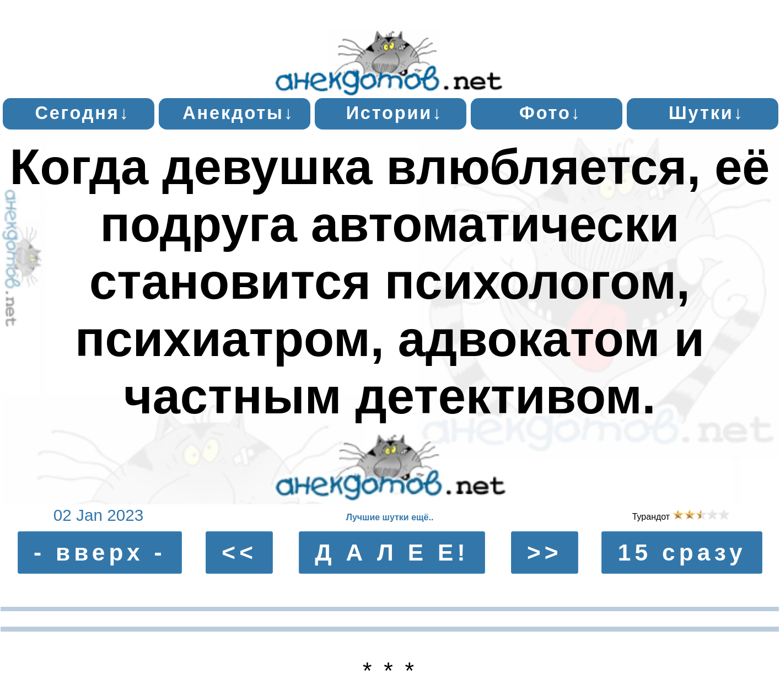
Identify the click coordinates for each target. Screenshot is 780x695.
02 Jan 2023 (98, 515)
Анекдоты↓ (238, 113)
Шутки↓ (706, 113)
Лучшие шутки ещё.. (390, 517)
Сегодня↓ (82, 113)
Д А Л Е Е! (392, 552)
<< (239, 552)
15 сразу (682, 552)
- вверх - (100, 552)
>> (544, 552)
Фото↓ (550, 113)
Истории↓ (394, 113)
